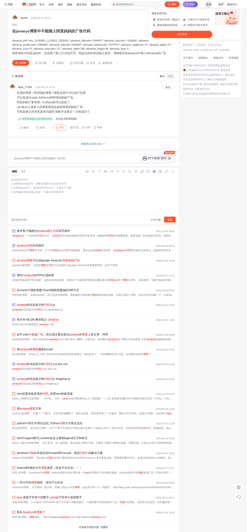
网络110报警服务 (217, 79)
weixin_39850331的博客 (25, 398)
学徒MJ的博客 (20, 502)
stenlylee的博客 (21, 339)
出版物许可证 (202, 88)
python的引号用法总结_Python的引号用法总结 (49, 423)
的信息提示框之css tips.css (42, 364)
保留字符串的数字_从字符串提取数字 (49, 497)
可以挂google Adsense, (48, 260)
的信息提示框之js (36, 304)
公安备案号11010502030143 (203, 70)
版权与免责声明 (229, 84)
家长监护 (230, 74)
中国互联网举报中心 (194, 79)
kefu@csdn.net (209, 50)
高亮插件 (30, 245)
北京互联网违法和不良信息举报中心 (203, 74)
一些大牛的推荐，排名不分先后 (40, 482)
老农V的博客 (19, 517)
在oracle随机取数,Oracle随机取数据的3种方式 (48, 290)
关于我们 (188, 57)
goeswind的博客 (21, 265)
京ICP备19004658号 (194, 65)
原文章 (29, 408)
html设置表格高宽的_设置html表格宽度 (45, 393)
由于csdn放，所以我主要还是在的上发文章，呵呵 (62, 334)
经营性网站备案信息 (219, 65)
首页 (14, 24)
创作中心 (232, 4)
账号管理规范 (211, 84)
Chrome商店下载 (192, 84)
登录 (208, 4)
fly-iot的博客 (19, 354)
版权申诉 (188, 88)
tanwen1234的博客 (22, 457)
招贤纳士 (203, 57)
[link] (14, 24)
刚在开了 (31, 512)
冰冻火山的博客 (21, 413)
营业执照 (225, 70)
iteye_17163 (25, 87)
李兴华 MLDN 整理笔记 (38, 319)
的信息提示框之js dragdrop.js (43, 378)
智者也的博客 (19, 294)
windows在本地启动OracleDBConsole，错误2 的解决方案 (60, 452)
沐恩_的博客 (19, 472)
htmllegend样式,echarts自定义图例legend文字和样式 (52, 438)
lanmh (24, 17)
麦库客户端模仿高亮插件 (43, 230)
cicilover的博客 (20, 487)
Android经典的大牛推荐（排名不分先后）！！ (49, 467)
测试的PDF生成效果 (35, 275)
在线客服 (224, 50)
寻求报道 (234, 57)
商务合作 (218, 57)
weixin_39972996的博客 (25, 442)
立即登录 (182, 34)
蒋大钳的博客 (19, 428)
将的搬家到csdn (35, 349)
